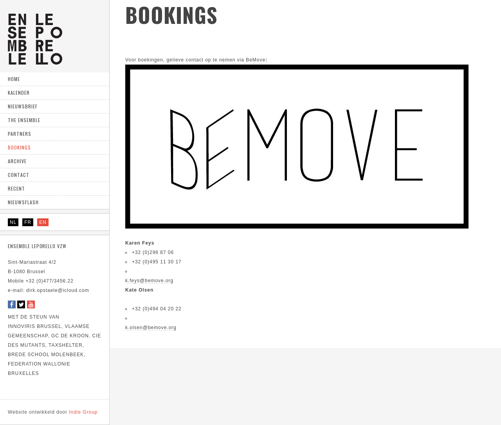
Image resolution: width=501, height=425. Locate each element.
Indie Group (53, 412)
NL (13, 222)
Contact (18, 174)
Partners (19, 133)
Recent (16, 188)
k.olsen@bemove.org (151, 327)
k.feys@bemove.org (149, 280)
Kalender (19, 92)
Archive (17, 161)
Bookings (19, 147)
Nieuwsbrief (23, 106)
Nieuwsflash (23, 202)
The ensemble (24, 120)
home (14, 79)
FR (27, 222)
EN (43, 222)
